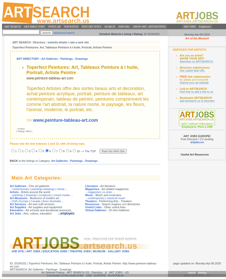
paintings (17, 195)
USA (14, 201)
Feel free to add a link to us (196, 91)
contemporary (20, 189)
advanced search (64, 32)
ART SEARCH (12, 26)
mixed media (62, 195)
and (124, 204)
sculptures (45, 195)
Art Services (18, 204)
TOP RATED (71, 26)
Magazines (92, 189)
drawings (31, 195)
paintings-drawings (43, 189)
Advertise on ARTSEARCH (196, 61)
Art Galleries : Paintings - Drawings (64, 58)
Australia (55, 201)
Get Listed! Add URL (192, 70)
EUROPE (197, 275)
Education (16, 210)
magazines (94, 192)
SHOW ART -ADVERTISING (149, 26)
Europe (23, 201)
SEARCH (109, 26)
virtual (60, 189)
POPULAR (54, 26)
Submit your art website (194, 82)
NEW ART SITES (91, 26)
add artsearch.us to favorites (197, 100)
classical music (116, 198)
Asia (45, 201)
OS (209, 275)
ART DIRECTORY (34, 26)
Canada (35, 201)
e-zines (107, 192)
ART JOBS (190, 26)
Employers (205, 26)
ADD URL (124, 26)
